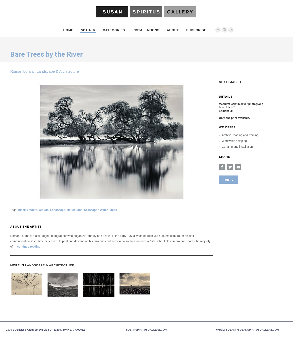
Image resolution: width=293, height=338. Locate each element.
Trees (113, 210)
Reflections (74, 210)
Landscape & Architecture (58, 71)
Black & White (27, 210)
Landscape (57, 210)
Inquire (228, 179)
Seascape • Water (96, 210)
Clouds (44, 210)
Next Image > (230, 82)
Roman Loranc (22, 71)
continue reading (28, 246)
